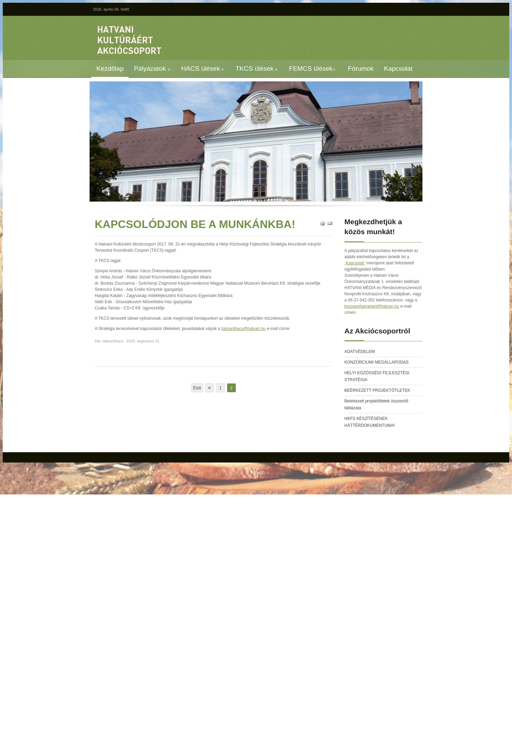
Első (197, 388)
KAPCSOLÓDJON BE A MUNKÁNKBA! (195, 224)
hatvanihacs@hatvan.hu (243, 328)
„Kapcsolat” (355, 263)
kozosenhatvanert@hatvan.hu (372, 306)
